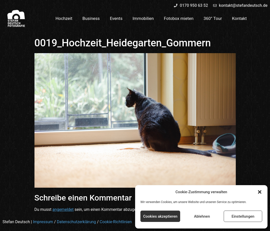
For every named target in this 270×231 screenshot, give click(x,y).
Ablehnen (202, 216)
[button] (259, 191)
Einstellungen (243, 216)
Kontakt (239, 18)
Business (91, 18)
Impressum (43, 221)
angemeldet (62, 209)
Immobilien (143, 18)
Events (116, 18)
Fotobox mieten (179, 18)
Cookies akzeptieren (160, 216)
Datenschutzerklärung (76, 221)
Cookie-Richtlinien (116, 221)
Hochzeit (63, 18)
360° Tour (213, 18)
